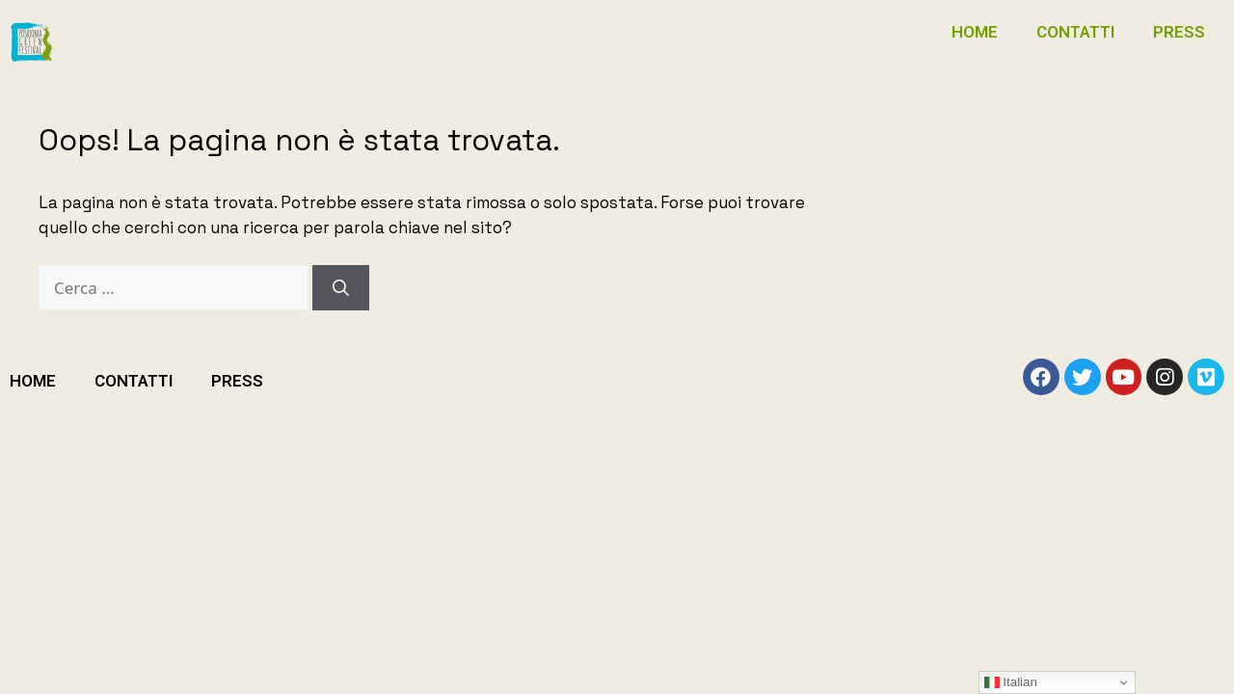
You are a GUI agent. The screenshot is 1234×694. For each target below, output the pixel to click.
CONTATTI (1075, 31)
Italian (1010, 682)
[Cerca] (340, 288)
